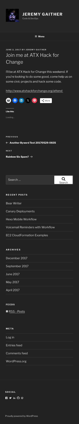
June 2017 (13, 274)
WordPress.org (16, 361)
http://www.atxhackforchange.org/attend (34, 90)
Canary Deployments (20, 211)
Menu (39, 36)
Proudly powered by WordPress (21, 416)
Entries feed (14, 345)
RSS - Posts (15, 311)
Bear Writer (14, 203)
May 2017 (12, 282)
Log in (10, 337)
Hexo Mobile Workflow (21, 219)
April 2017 (13, 290)
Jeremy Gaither (42, 14)
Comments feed (17, 353)
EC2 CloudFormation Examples (27, 235)
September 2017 (17, 266)
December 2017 (16, 258)
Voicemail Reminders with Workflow (30, 227)
